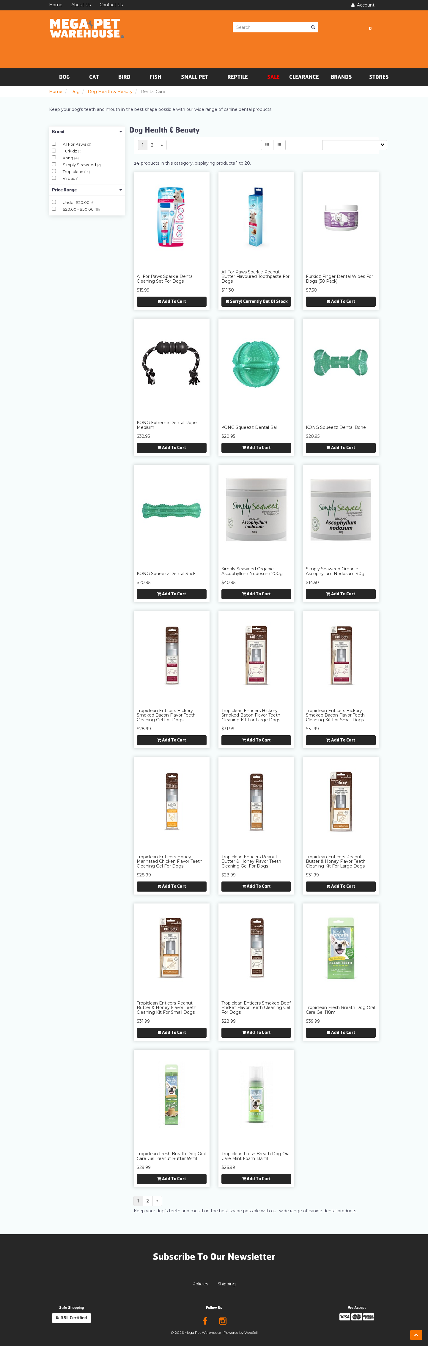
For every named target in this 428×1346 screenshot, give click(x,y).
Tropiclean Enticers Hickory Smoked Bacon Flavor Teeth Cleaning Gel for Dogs (166, 715)
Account (362, 5)
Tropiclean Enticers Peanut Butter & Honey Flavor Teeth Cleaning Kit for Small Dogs (166, 1007)
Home (55, 91)
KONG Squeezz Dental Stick (166, 573)
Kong (68, 157)
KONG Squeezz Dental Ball (249, 427)
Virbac (69, 178)
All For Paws (75, 144)
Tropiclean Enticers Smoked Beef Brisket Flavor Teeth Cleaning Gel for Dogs (256, 1007)
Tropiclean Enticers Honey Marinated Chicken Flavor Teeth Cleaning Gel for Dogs (169, 861)
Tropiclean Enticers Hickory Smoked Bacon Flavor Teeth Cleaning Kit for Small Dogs (335, 715)
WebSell (251, 1332)
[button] (370, 28)
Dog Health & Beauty (110, 91)
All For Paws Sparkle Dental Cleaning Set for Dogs (165, 279)
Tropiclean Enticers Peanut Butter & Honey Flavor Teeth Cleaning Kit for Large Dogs (336, 861)
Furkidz (70, 151)
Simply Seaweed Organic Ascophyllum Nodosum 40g (335, 571)
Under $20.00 (76, 202)
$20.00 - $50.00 (79, 209)
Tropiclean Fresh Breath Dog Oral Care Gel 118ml (340, 1010)
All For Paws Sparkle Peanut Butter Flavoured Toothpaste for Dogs (255, 276)
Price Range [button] (87, 190)
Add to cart (171, 301)
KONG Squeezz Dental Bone (336, 427)
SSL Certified (71, 1317)
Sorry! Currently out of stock (256, 301)
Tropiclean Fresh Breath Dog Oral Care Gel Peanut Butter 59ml (171, 1156)
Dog (75, 91)
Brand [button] (87, 131)
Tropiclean (73, 171)
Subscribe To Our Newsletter (214, 1256)
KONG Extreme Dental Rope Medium (167, 425)
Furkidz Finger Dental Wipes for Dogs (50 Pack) (339, 279)
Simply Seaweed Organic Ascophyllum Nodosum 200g (252, 571)
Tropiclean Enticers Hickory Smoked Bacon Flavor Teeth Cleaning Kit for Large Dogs (250, 715)
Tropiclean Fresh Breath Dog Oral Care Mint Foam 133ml (255, 1156)
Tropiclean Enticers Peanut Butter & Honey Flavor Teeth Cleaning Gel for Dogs (251, 861)
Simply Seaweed (80, 164)
